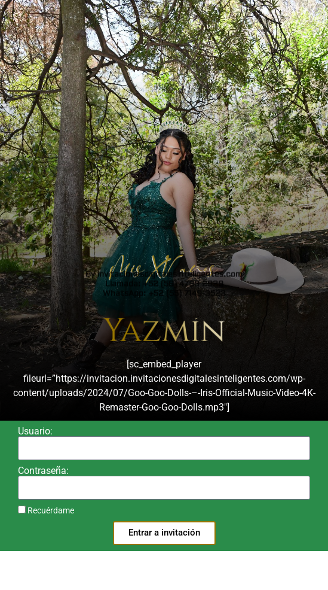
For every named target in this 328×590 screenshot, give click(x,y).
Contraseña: (43, 471)
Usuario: (35, 431)
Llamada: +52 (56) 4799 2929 (164, 10)
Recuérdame (46, 510)
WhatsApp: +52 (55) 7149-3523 (164, 20)
